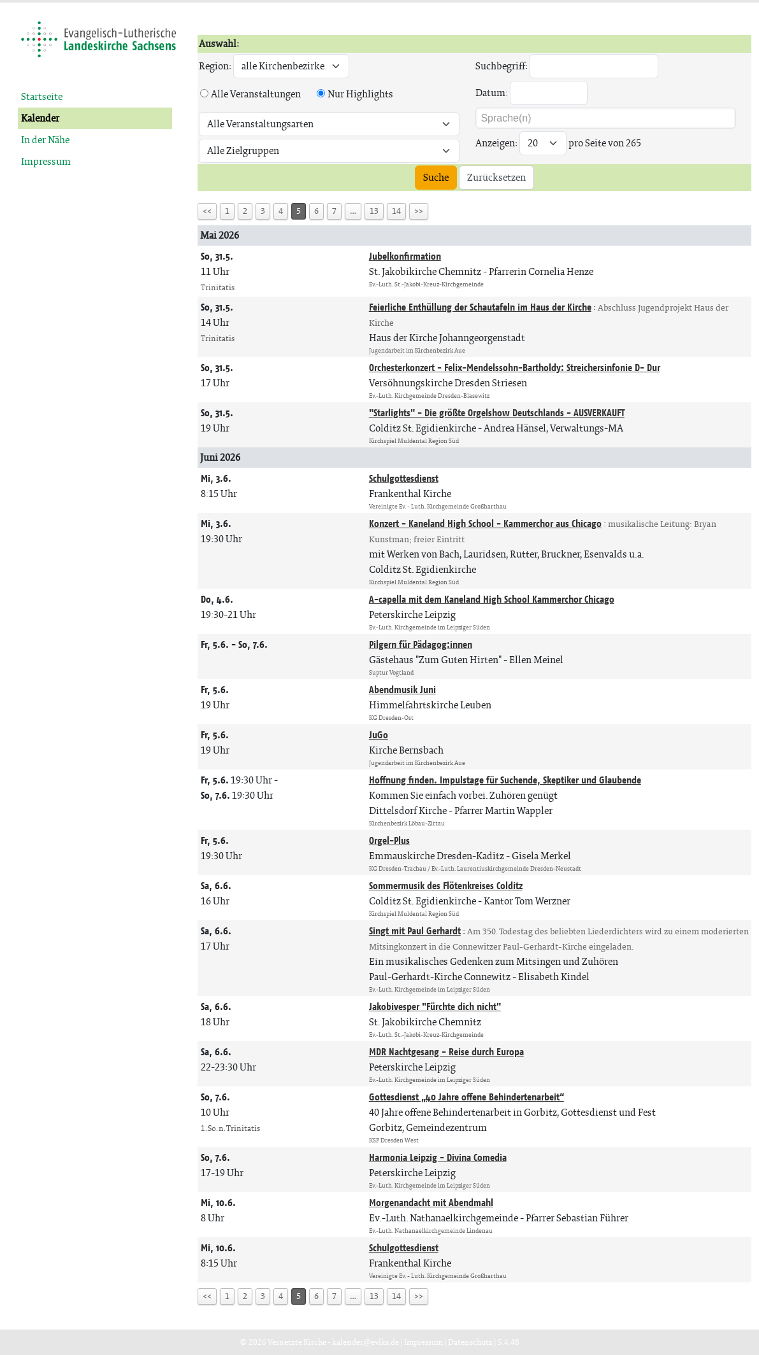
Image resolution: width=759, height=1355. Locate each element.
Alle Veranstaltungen (256, 94)
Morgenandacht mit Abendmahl (431, 1202)
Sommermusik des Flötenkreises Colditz (446, 885)
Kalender (40, 118)
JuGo (378, 734)
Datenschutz (470, 1342)
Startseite (41, 96)
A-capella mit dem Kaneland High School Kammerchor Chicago (491, 599)
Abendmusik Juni (402, 689)
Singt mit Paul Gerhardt (415, 930)
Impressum (46, 161)
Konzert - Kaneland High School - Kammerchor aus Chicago (485, 523)
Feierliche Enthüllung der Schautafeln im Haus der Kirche (480, 307)
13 (374, 211)
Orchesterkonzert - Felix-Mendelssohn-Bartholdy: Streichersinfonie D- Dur (514, 367)
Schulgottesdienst (403, 478)
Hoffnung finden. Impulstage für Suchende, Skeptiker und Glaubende (505, 780)
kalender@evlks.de (365, 1342)
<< (207, 211)
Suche (436, 177)
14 (396, 211)
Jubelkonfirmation (405, 256)
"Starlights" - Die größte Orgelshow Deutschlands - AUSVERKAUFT (497, 412)
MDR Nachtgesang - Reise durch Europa (446, 1051)
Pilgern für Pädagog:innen (420, 644)
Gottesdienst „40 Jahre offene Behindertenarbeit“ (466, 1097)
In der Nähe (45, 139)
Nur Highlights (360, 94)
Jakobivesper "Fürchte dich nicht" (435, 1006)
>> (418, 211)
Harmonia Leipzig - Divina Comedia (438, 1157)
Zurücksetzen (496, 177)
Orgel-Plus (389, 840)
